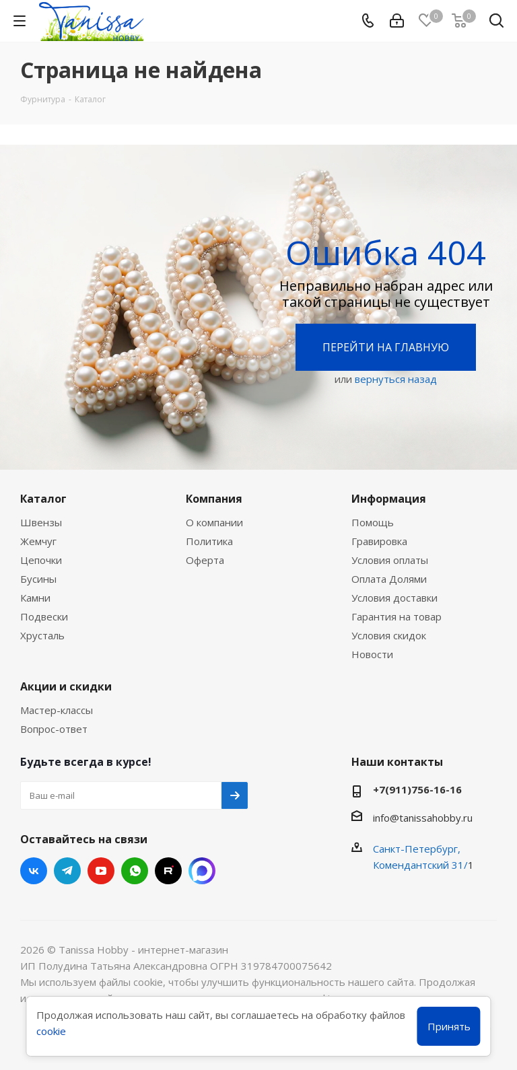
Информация (388, 498)
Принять (449, 1026)
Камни (35, 597)
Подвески (44, 616)
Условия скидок (388, 635)
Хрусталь (42, 635)
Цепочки (41, 560)
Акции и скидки (66, 686)
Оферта (205, 560)
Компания (214, 498)
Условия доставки (394, 597)
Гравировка (379, 541)
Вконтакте (33, 870)
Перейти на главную (385, 347)
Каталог (43, 498)
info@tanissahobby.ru (423, 817)
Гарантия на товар (396, 616)
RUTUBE (168, 870)
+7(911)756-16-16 (417, 789)
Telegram (67, 870)
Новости (372, 654)
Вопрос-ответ (54, 729)
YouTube (101, 870)
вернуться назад (396, 379)
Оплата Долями (389, 578)
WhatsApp (134, 870)
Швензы (41, 522)
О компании (214, 522)
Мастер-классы (56, 710)
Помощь (372, 522)
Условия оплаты (389, 560)
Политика (209, 541)
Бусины (38, 578)
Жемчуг (38, 541)
